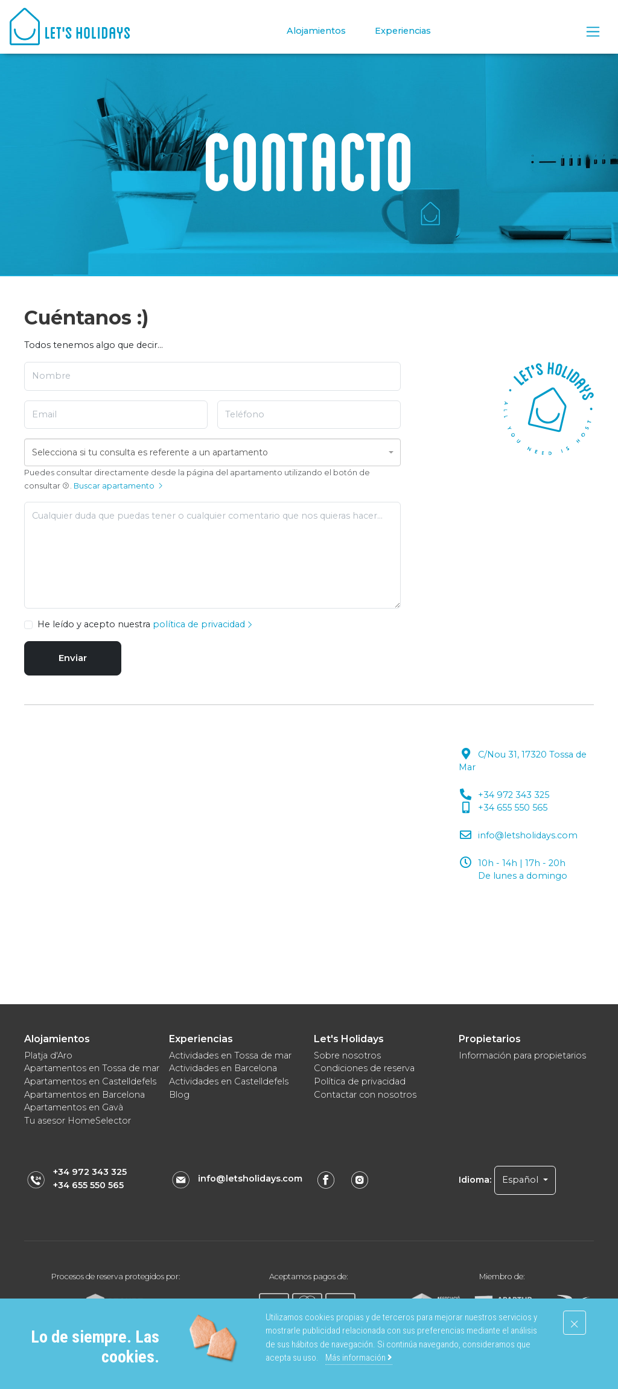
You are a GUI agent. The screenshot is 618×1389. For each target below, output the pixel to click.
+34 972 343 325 (90, 1171)
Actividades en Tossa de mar (230, 1055)
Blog (179, 1094)
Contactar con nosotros (365, 1094)
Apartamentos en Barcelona (84, 1094)
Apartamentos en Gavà (73, 1107)
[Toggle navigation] (593, 31)
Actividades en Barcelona (223, 1068)
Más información (358, 1357)
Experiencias (403, 30)
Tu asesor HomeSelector (77, 1120)
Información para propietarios (522, 1055)
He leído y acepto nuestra (145, 624)
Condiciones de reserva (364, 1068)
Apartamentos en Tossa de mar (91, 1068)
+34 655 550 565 (88, 1185)
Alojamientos (316, 30)
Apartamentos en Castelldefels (90, 1081)
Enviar (73, 657)
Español (521, 1179)
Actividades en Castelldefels (228, 1081)
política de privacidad (203, 624)
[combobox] (212, 452)
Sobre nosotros (347, 1055)
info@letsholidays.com (250, 1178)
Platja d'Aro (48, 1055)
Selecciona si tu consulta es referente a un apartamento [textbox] (150, 452)
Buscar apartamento (119, 485)
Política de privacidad (360, 1081)
